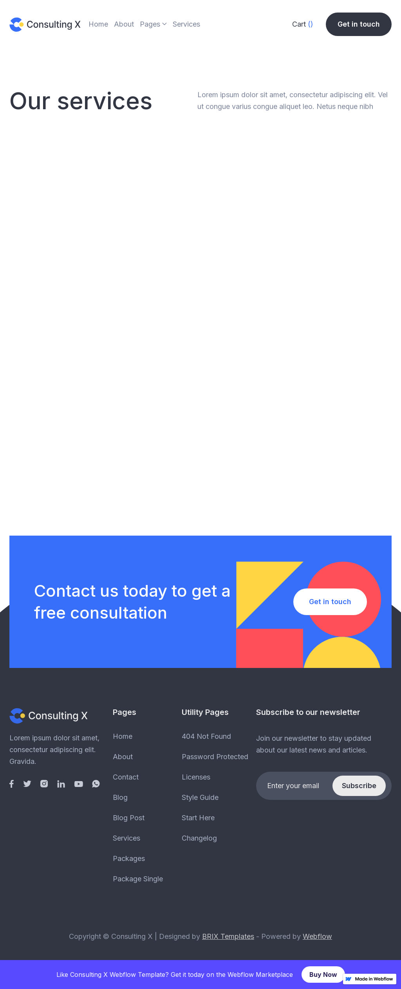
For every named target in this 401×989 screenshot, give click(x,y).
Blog (120, 797)
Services (186, 24)
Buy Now (323, 974)
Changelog (199, 838)
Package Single (138, 879)
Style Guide (200, 797)
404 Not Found (206, 736)
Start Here (198, 818)
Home (98, 24)
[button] (153, 25)
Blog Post (129, 818)
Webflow (317, 936)
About (124, 24)
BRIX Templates (228, 936)
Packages (129, 858)
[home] (45, 24)
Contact (126, 777)
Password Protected (215, 757)
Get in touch (359, 24)
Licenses (196, 777)
